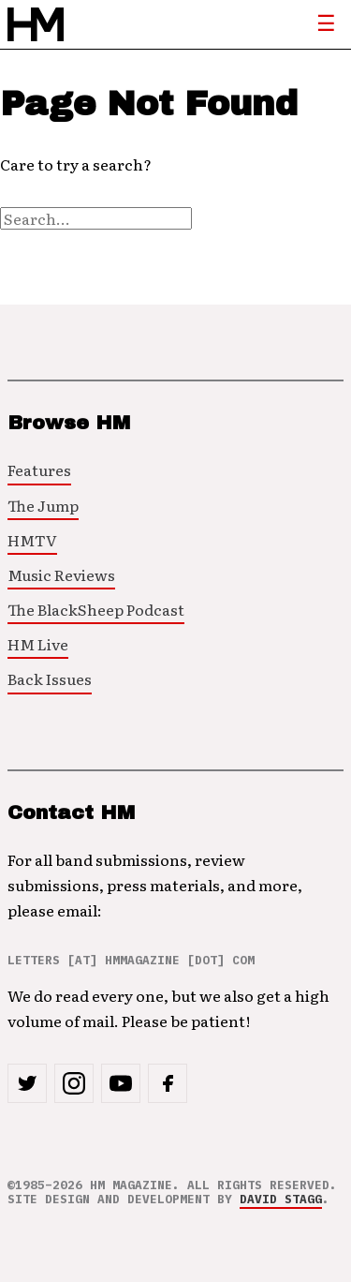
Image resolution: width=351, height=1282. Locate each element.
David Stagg (281, 1199)
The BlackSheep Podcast (95, 609)
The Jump (43, 505)
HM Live (37, 644)
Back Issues (49, 678)
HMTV (32, 540)
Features (39, 469)
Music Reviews (61, 574)
